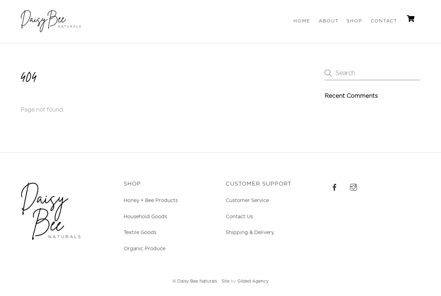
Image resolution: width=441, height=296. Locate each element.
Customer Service (247, 200)
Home (302, 21)
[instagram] (353, 187)
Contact (384, 21)
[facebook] (334, 187)
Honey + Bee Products (151, 200)
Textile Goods (140, 232)
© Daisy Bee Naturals (195, 281)
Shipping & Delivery (250, 232)
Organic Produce (144, 248)
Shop (354, 21)
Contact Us (239, 216)
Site (225, 281)
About (329, 21)
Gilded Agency (252, 281)
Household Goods (145, 216)
